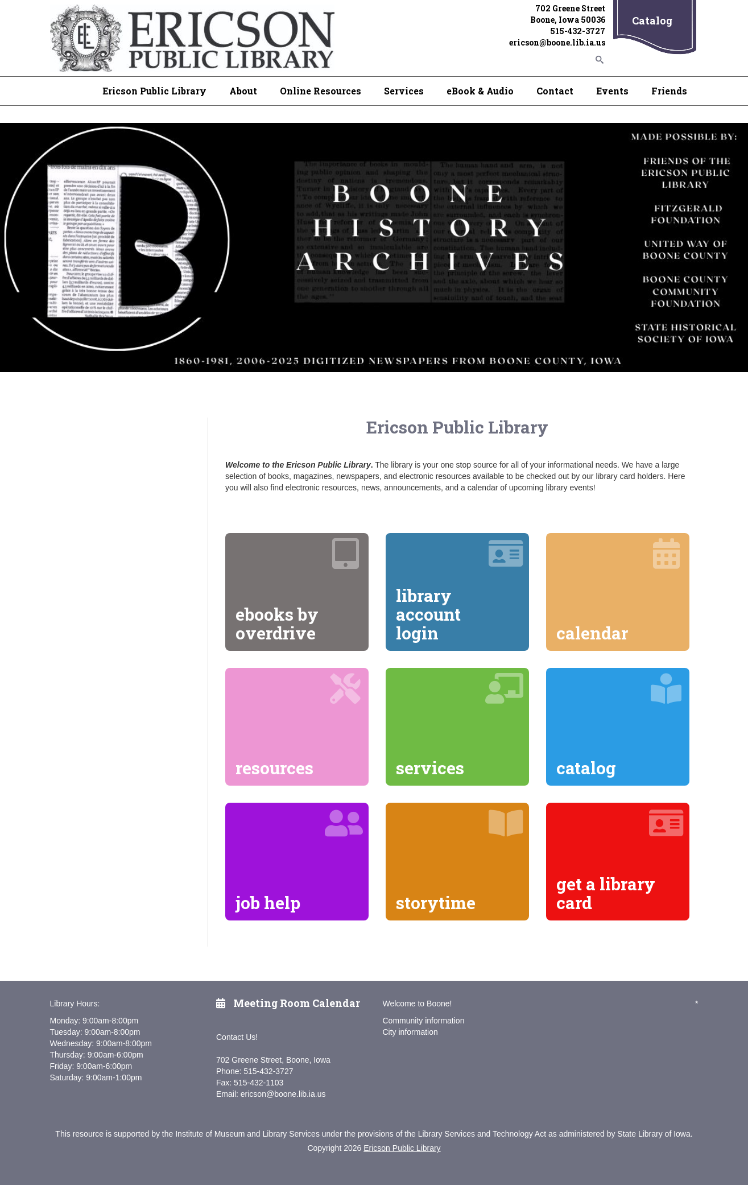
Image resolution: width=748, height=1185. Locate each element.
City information (410, 1032)
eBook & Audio (480, 91)
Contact (554, 91)
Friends (669, 91)
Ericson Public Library (154, 91)
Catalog (652, 20)
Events (612, 91)
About (243, 91)
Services (404, 91)
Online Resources (320, 91)
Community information (424, 1020)
